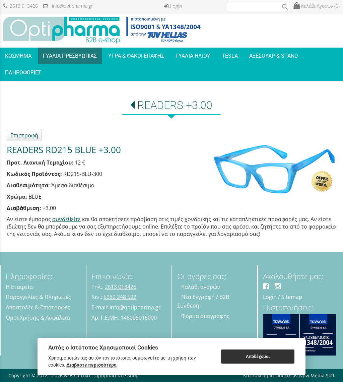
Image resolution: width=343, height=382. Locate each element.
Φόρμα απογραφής (205, 316)
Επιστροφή (24, 135)
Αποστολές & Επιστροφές (38, 307)
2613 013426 (20, 6)
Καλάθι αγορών (200, 287)
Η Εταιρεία (19, 287)
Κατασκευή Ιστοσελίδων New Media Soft (289, 375)
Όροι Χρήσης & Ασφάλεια (38, 317)
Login (173, 6)
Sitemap (291, 297)
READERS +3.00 (174, 105)
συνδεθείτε (66, 219)
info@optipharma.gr (67, 6)
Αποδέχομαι (258, 356)
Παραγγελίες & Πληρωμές (38, 297)
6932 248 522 (120, 297)
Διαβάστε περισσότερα (91, 365)
